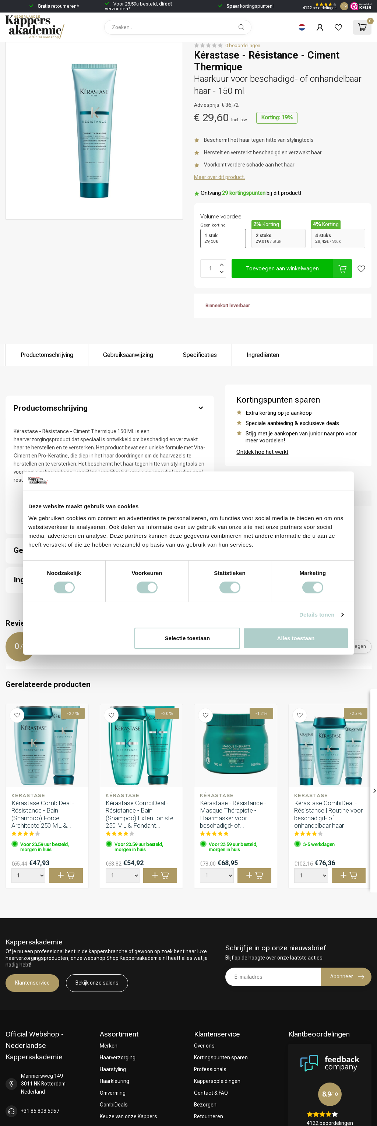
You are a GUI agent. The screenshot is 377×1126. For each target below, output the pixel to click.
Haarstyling (113, 1069)
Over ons (204, 1046)
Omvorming (113, 1093)
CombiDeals (114, 1105)
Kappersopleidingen (217, 1081)
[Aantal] (28, 875)
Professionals (210, 1069)
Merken (108, 1046)
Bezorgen (205, 1105)
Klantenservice (32, 983)
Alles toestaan (296, 638)
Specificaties (200, 354)
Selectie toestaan (187, 638)
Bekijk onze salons (97, 983)
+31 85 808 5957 (40, 1111)
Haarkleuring (114, 1081)
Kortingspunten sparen (221, 1057)
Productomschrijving (47, 354)
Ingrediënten (263, 354)
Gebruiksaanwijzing (128, 354)
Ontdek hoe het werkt (262, 452)
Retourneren (208, 1116)
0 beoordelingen (242, 45)
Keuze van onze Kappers (128, 1116)
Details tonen (316, 614)
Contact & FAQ (211, 1093)
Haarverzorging (117, 1057)
